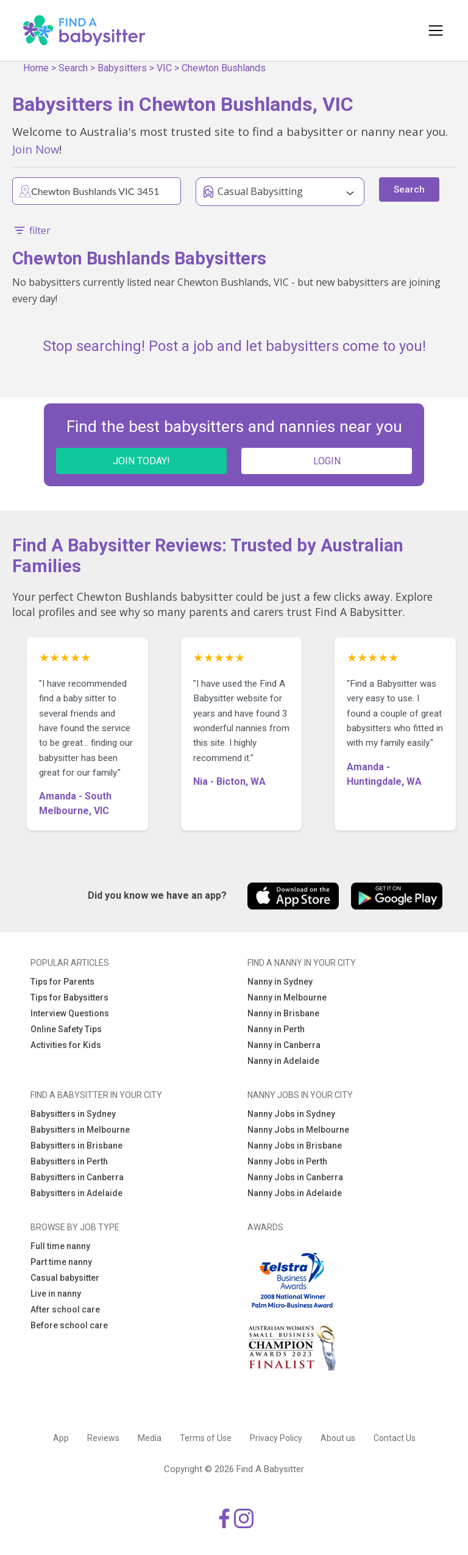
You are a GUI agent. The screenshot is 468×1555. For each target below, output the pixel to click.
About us (338, 1438)
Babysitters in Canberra (77, 1177)
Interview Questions (69, 1013)
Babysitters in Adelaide (76, 1193)
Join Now (35, 149)
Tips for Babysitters (69, 997)
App (61, 1438)
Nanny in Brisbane (283, 1013)
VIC (164, 68)
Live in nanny (55, 1293)
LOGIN (327, 461)
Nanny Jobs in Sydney (291, 1114)
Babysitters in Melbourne (80, 1130)
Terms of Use (206, 1438)
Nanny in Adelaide (283, 1061)
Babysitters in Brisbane (76, 1145)
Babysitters (122, 68)
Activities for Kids (65, 1045)
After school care (65, 1309)
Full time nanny (60, 1246)
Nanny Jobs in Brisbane (294, 1145)
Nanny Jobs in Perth (287, 1161)
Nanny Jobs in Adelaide (294, 1193)
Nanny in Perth (276, 1029)
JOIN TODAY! (141, 461)
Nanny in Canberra (284, 1045)
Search (73, 68)
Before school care (69, 1325)
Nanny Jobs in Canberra (295, 1177)
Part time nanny (61, 1262)
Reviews (103, 1438)
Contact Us (395, 1438)
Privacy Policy (276, 1438)
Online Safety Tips (66, 1029)
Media (149, 1438)
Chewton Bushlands (224, 68)
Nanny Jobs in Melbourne (298, 1130)
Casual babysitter (64, 1278)
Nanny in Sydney (280, 981)
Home (36, 68)
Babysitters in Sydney (73, 1114)
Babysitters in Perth (69, 1161)
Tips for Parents (62, 981)
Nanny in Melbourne (287, 997)
